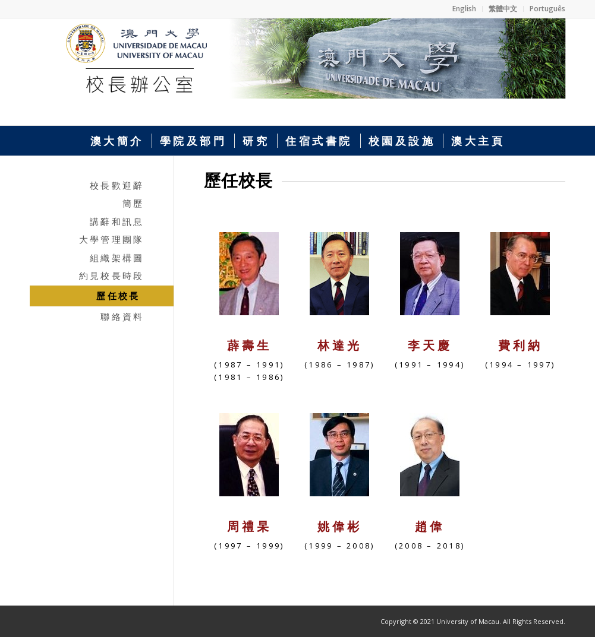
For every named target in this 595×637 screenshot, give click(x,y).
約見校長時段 (111, 275)
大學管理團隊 (111, 239)
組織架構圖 (117, 258)
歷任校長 (118, 296)
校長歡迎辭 (117, 185)
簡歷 (133, 203)
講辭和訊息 (117, 221)
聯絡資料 (122, 316)
